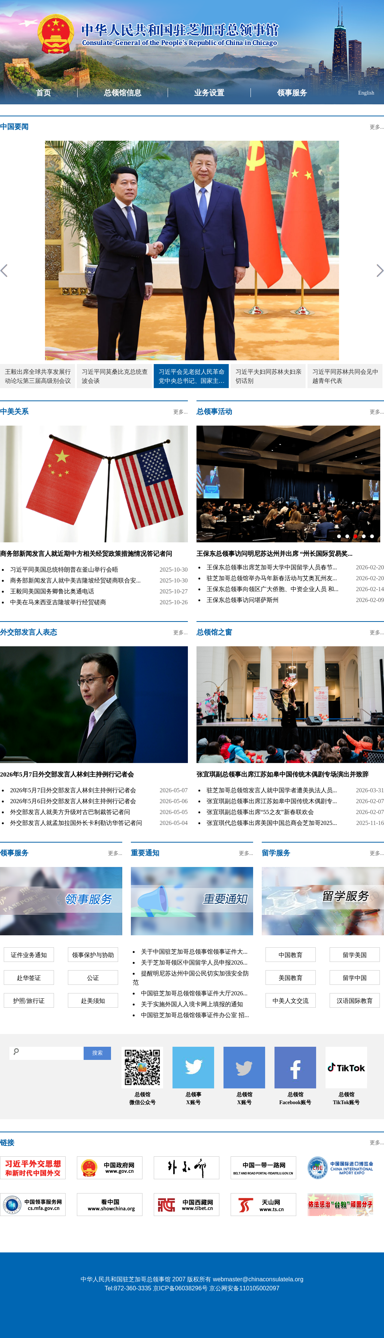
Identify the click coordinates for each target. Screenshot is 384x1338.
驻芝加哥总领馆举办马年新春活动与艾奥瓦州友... (272, 578)
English (366, 93)
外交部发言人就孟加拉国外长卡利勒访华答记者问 (76, 823)
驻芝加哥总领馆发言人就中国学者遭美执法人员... (272, 790)
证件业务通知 (29, 955)
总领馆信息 (122, 93)
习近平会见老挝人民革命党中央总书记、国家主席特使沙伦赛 (192, 377)
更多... (377, 127)
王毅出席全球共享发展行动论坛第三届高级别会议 (38, 376)
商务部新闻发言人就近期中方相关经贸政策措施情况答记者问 (86, 553)
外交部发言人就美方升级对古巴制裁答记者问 (70, 812)
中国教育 (291, 955)
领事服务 (292, 93)
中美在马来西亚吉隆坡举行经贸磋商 (58, 602)
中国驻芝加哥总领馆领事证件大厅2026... (194, 993)
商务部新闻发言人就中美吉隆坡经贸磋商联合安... (75, 580)
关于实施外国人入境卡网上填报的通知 (192, 1004)
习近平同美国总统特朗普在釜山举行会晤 (64, 569)
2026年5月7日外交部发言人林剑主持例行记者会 (67, 774)
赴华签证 (29, 978)
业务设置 (209, 93)
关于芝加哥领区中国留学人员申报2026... (194, 962)
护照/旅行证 (29, 1001)
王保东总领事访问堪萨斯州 (243, 600)
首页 (43, 93)
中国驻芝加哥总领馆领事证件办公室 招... (195, 1015)
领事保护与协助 (93, 955)
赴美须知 (93, 1001)
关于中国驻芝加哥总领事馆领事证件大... (194, 951)
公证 (93, 978)
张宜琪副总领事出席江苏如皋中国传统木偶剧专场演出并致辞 (282, 774)
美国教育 (291, 978)
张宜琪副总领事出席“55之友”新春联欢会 (260, 812)
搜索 (97, 1053)
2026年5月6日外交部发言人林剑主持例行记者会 (73, 801)
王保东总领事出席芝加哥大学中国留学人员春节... (272, 567)
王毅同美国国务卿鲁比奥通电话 (52, 591)
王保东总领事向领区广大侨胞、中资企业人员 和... (273, 589)
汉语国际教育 (355, 1001)
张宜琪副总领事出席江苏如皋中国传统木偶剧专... (272, 801)
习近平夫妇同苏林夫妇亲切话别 (269, 376)
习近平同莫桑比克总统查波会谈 (115, 376)
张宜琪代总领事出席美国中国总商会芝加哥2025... (272, 823)
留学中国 (355, 978)
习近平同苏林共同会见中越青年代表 (345, 376)
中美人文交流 (291, 1001)
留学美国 (355, 955)
